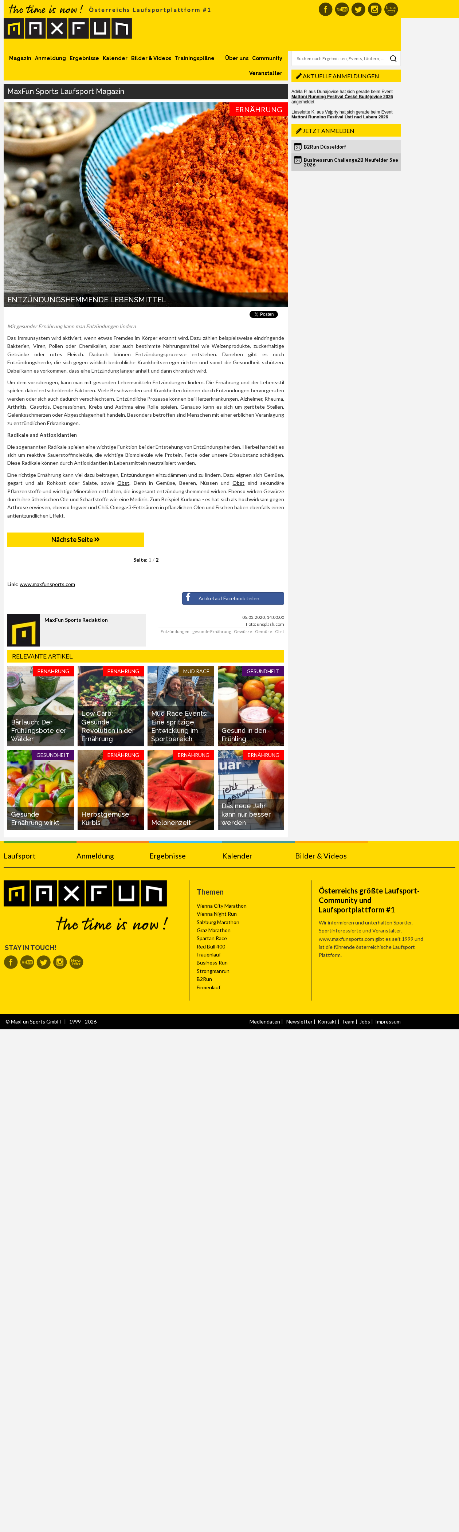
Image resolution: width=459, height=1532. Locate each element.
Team (348, 1021)
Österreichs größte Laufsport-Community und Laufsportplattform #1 (369, 900)
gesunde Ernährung (211, 631)
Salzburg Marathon (218, 922)
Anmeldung (50, 58)
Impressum (388, 1021)
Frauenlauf (209, 954)
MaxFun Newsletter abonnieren (391, 9)
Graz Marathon (214, 930)
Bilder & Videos (151, 58)
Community (267, 58)
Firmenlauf (208, 987)
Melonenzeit (171, 822)
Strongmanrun (213, 971)
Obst (123, 483)
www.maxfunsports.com (47, 584)
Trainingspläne (195, 58)
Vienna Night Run (217, 914)
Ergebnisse (84, 58)
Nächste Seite (75, 539)
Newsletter (299, 1021)
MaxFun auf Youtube (342, 9)
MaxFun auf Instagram (375, 9)
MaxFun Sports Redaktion (76, 620)
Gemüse (263, 631)
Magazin (20, 58)
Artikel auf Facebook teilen (221, 597)
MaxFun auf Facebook (325, 9)
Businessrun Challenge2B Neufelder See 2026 (351, 162)
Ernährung (258, 109)
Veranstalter (265, 73)
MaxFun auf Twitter (358, 9)
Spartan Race (212, 938)
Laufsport (20, 855)
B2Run (204, 979)
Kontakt (327, 1021)
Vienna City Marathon (222, 906)
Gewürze (243, 631)
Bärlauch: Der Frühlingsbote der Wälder (39, 730)
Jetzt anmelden (328, 130)
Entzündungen (175, 631)
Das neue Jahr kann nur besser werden (246, 814)
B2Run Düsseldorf (325, 147)
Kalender (115, 58)
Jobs (365, 1021)
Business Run (212, 962)
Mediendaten (265, 1021)
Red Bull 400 (211, 946)
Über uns (236, 58)
